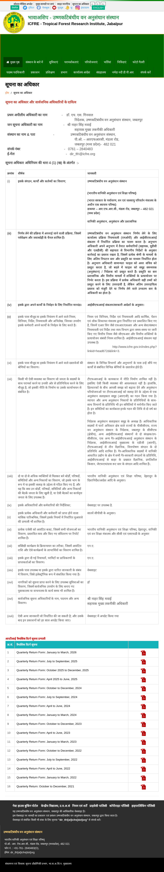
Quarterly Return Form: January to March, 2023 (46, 741)
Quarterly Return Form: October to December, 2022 (48, 750)
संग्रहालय (101, 72)
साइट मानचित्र (63, 4)
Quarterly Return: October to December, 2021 (45, 786)
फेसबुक (45, 7)
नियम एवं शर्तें (79, 806)
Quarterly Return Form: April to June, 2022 (43, 768)
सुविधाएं (53, 62)
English (98, 7)
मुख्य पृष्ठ (14, 62)
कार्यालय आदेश (81, 72)
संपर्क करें (146, 72)
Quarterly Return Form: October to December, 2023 (48, 723)
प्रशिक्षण (50, 72)
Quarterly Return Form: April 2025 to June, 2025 (46, 679)
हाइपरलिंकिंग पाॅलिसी (143, 806)
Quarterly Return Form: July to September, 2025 (46, 661)
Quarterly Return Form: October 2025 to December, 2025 (52, 670)
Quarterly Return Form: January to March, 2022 (46, 777)
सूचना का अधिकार (80, 4)
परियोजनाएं (91, 62)
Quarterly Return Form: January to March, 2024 (46, 714)
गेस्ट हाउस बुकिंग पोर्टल (25, 806)
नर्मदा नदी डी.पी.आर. (123, 72)
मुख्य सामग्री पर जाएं (45, 4)
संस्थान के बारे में (34, 62)
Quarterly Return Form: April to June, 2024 (43, 706)
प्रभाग (64, 72)
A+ (103, 4)
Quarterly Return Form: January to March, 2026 (46, 652)
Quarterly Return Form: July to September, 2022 (46, 759)
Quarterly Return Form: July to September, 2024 (46, 697)
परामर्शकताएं (71, 62)
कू (71, 7)
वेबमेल (15, 7)
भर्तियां (107, 62)
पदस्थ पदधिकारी (15, 72)
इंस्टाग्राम (85, 7)
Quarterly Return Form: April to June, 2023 (43, 732)
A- (92, 4)
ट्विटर (31, 7)
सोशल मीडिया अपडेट (23, 4)
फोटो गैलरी (139, 62)
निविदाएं (121, 62)
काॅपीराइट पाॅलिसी (119, 806)
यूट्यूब (60, 7)
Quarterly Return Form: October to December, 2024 (48, 688)
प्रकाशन (35, 72)
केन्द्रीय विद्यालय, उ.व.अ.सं (55, 806)
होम (7, 92)
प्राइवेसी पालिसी (98, 806)
